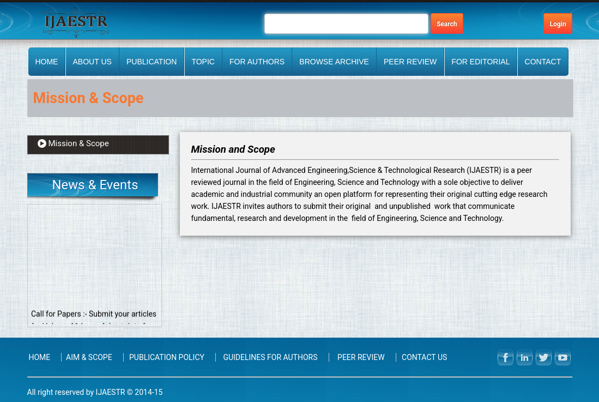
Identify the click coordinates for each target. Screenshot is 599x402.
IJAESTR (110, 392)
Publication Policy (166, 357)
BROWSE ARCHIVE (334, 61)
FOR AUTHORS (257, 61)
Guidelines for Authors (270, 357)
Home (46, 61)
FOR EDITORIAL (480, 61)
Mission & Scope (79, 143)
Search (447, 24)
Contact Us (424, 357)
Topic (203, 61)
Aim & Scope (89, 357)
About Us (92, 61)
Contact (543, 61)
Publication (151, 61)
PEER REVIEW (410, 61)
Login (557, 24)
